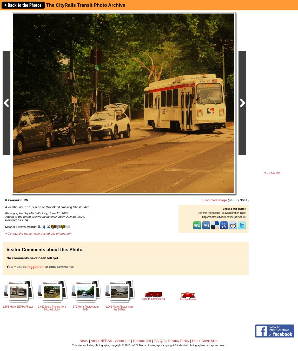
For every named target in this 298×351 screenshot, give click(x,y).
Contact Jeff (142, 341)
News (84, 341)
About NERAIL (101, 341)
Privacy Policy (178, 341)
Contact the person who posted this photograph (40, 233)
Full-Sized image (214, 200)
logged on (36, 267)
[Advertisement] (272, 91)
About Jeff (122, 341)
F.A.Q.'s (159, 341)
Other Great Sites (205, 341)
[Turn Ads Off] (272, 173)
